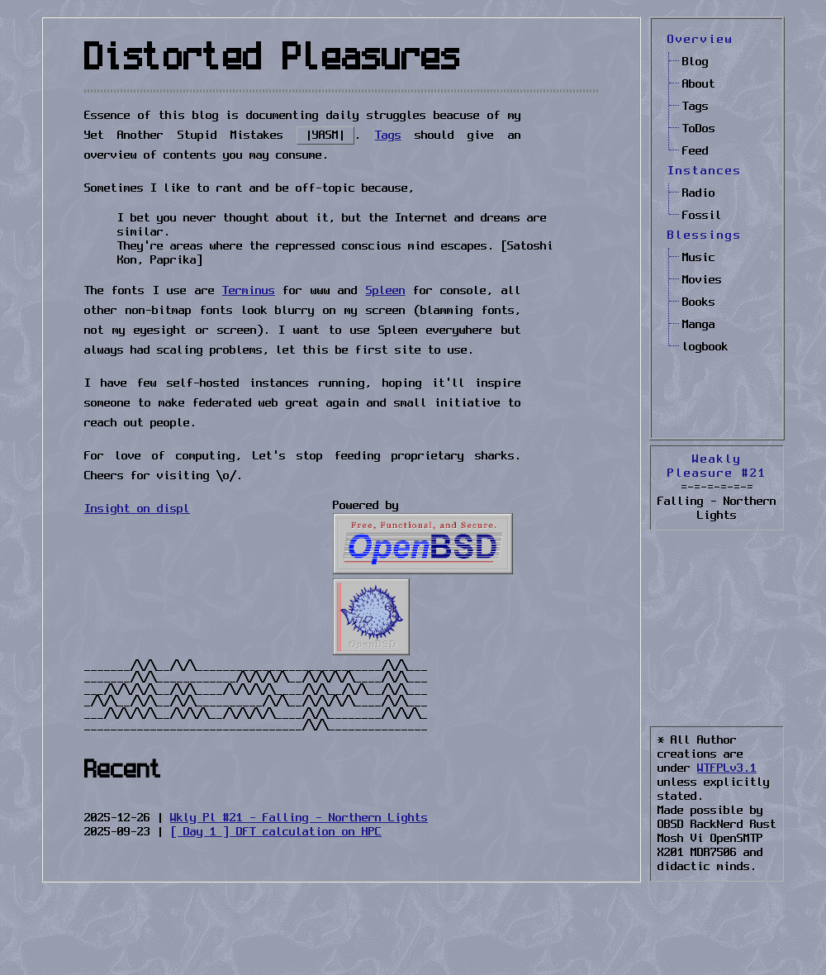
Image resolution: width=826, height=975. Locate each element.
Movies (702, 280)
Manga (698, 324)
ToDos (698, 129)
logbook (705, 347)
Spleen (386, 290)
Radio (698, 193)
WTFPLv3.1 (727, 768)
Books (698, 302)
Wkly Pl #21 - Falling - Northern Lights (299, 818)
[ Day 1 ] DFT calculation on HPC (276, 832)
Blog (695, 62)
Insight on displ (137, 509)
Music (698, 257)
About (698, 84)
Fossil (702, 215)
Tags (695, 106)
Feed (695, 151)
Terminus (248, 290)
